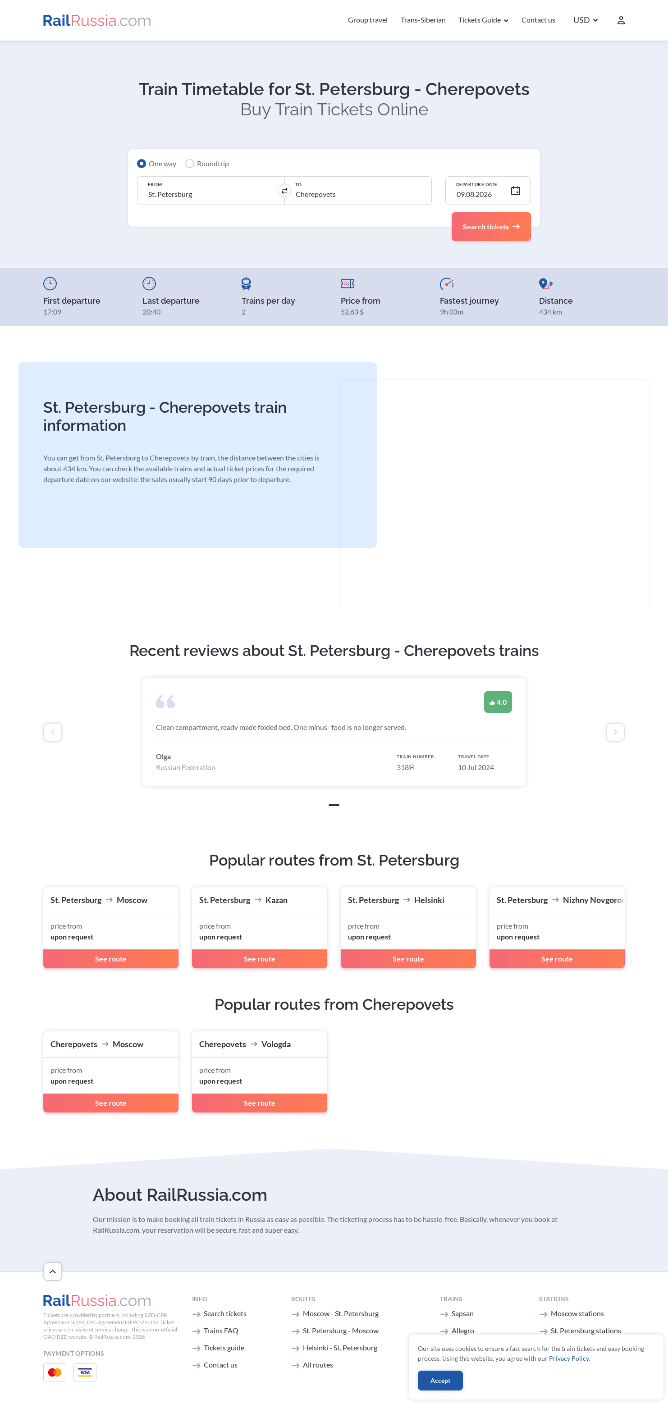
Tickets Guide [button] (480, 19)
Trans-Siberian (423, 19)
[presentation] (52, 732)
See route (111, 958)
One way (162, 163)
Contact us (538, 19)
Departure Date (477, 184)
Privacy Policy (569, 1358)
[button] (585, 20)
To (298, 184)
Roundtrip (213, 163)
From (155, 184)
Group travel (368, 19)
